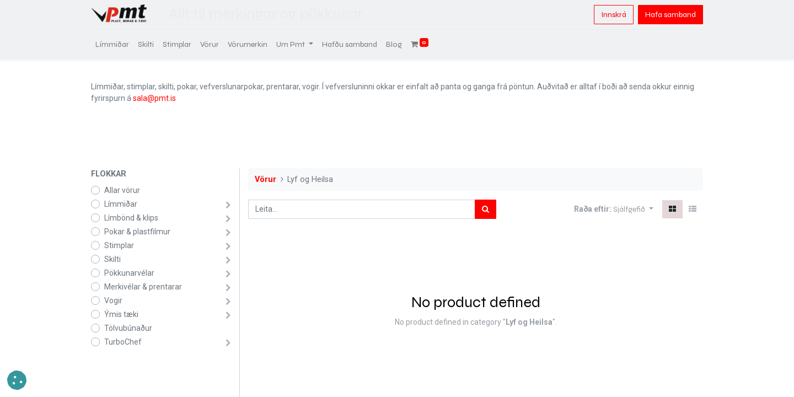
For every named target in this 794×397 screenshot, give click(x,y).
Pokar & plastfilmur (137, 231)
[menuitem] (112, 44)
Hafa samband (670, 14)
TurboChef (123, 341)
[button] (633, 209)
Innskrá (613, 14)
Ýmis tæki (121, 314)
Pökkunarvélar (129, 273)
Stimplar (119, 245)
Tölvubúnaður (128, 328)
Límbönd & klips (131, 217)
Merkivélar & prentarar (143, 286)
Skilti (112, 259)
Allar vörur (122, 190)
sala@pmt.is (154, 98)
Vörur (265, 179)
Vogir (113, 300)
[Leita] (485, 209)
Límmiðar (120, 204)
